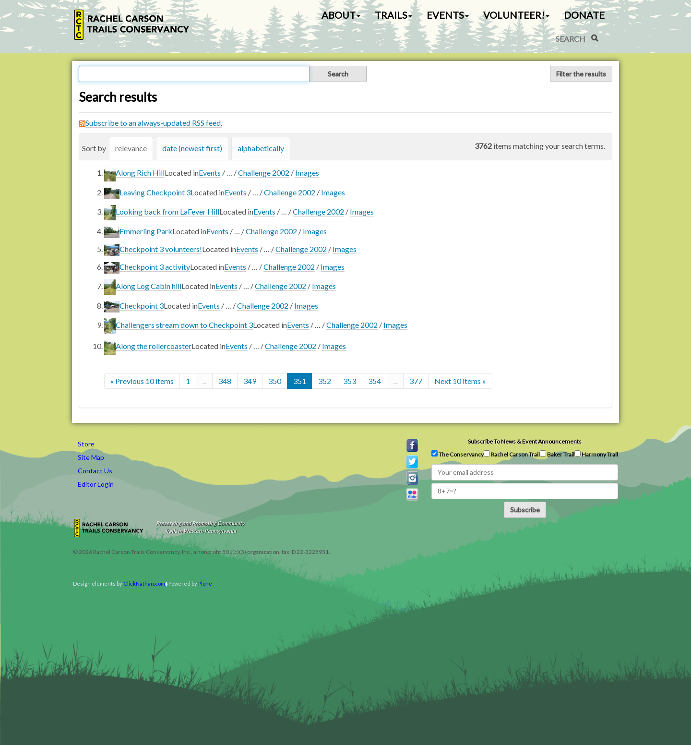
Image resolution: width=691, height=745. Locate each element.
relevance (131, 148)
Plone (205, 583)
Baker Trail (557, 454)
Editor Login (96, 484)
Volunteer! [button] (516, 15)
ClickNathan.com (144, 583)
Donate (584, 15)
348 (224, 380)
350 (274, 380)
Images (307, 172)
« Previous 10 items (142, 380)
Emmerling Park (145, 231)
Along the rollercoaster (153, 345)
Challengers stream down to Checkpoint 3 (184, 324)
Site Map (91, 457)
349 (249, 380)
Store (86, 444)
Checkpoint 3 (141, 305)
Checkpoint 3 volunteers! (160, 248)
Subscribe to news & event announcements (525, 441)
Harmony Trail (596, 454)
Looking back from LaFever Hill (167, 211)
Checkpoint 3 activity (154, 266)
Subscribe (525, 509)
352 (324, 380)
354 (374, 380)
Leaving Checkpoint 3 (155, 192)
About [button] (341, 15)
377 (415, 380)
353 (349, 380)
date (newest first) (192, 148)
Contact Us (95, 471)
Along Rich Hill (140, 172)
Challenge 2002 (263, 172)
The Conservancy (457, 454)
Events (210, 172)
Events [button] (448, 15)
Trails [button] (393, 15)
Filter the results (581, 74)
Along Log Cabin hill (148, 285)
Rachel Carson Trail (512, 454)
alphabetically (261, 148)
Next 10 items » (460, 380)
